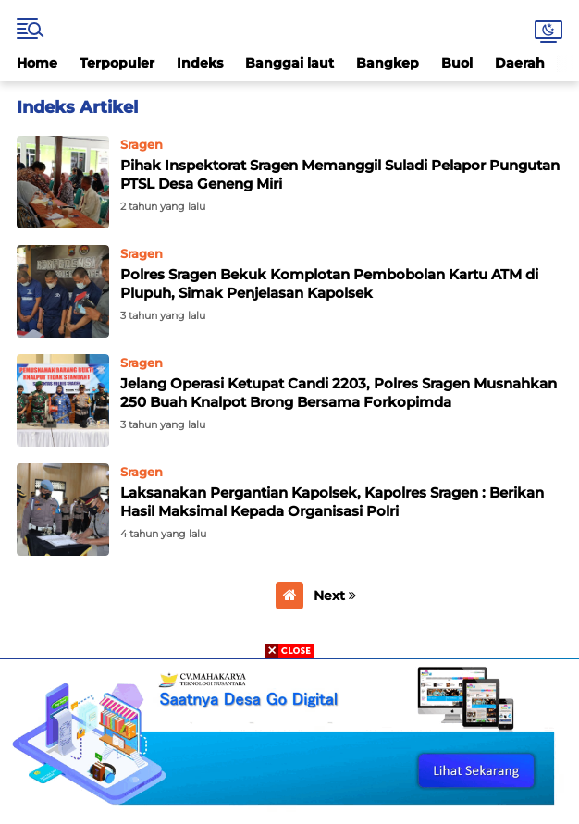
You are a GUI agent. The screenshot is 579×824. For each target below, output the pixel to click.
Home (37, 63)
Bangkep (387, 63)
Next (335, 595)
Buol (457, 63)
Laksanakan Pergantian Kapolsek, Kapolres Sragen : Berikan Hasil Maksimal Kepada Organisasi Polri (332, 502)
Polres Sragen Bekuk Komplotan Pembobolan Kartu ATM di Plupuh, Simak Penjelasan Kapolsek (329, 283)
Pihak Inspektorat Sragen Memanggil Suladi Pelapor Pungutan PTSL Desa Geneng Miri (340, 174)
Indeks (200, 63)
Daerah (520, 63)
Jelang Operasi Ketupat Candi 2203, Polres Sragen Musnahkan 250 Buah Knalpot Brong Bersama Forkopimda (338, 393)
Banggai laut (289, 63)
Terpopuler (117, 63)
